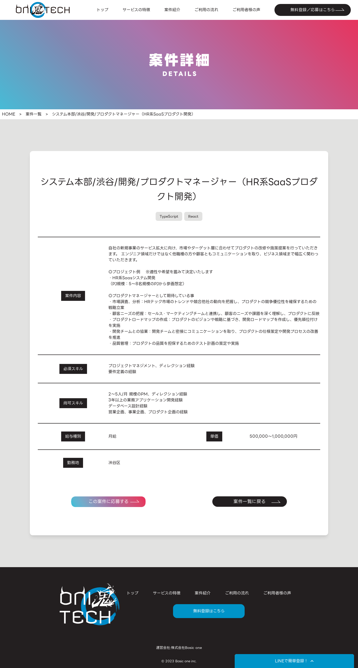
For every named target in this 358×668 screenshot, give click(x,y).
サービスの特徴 (136, 10)
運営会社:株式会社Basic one (179, 647)
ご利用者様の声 (246, 10)
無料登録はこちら (209, 611)
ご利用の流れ (206, 10)
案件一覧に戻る (249, 501)
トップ (102, 10)
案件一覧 (34, 114)
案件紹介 (172, 10)
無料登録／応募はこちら (312, 10)
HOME (8, 114)
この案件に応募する (109, 501)
